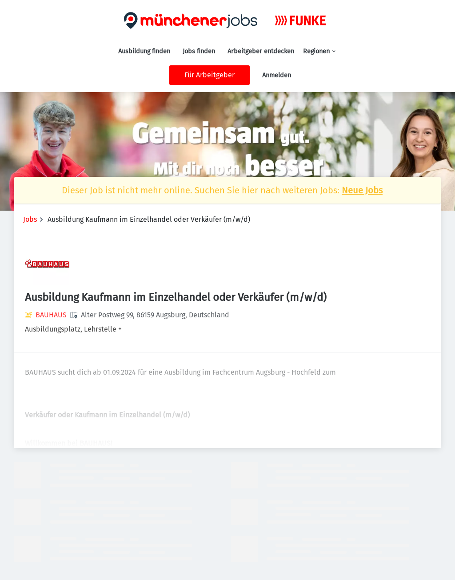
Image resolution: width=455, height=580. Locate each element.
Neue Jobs (362, 190)
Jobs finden (199, 51)
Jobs (30, 219)
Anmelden (276, 75)
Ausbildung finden (144, 51)
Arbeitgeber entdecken (261, 51)
